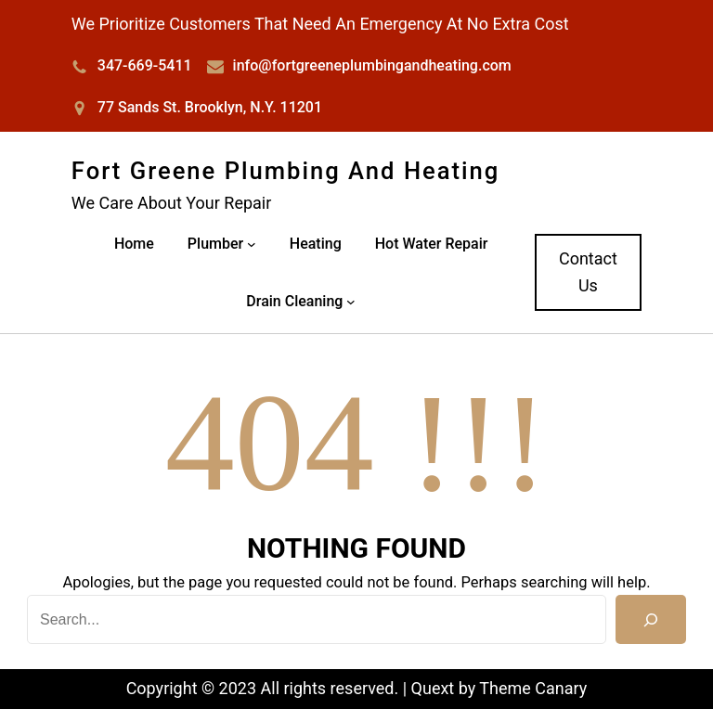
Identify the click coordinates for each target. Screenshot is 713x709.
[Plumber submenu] (251, 244)
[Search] (651, 619)
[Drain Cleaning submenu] (351, 301)
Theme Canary (533, 688)
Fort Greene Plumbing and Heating (285, 171)
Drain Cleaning (294, 301)
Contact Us (588, 272)
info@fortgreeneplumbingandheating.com (372, 65)
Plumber (215, 243)
